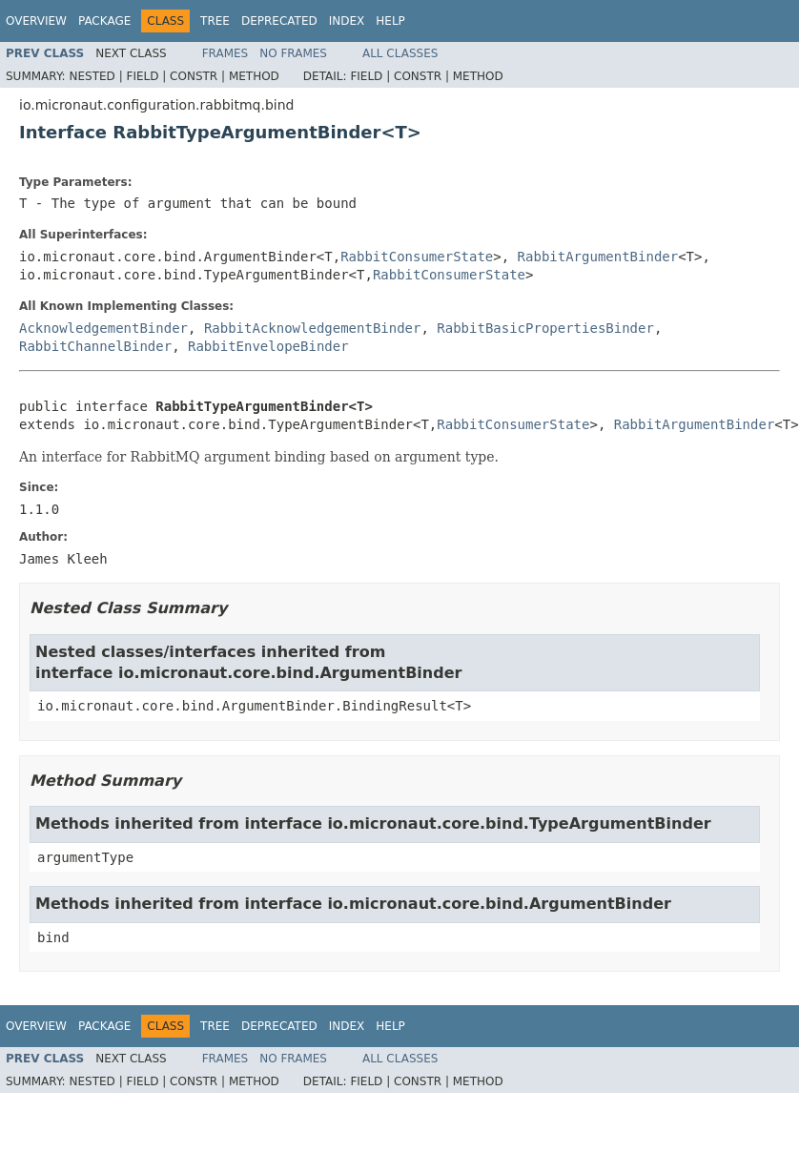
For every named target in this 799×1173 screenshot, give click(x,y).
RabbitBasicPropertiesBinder (545, 328)
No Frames (293, 53)
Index (347, 21)
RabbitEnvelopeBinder (268, 346)
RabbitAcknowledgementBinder (312, 328)
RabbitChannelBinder (95, 346)
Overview (36, 21)
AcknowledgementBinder (103, 328)
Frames (225, 53)
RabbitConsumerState (416, 256)
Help (390, 21)
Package (104, 21)
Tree (215, 21)
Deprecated (279, 21)
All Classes (400, 53)
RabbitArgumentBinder (598, 256)
